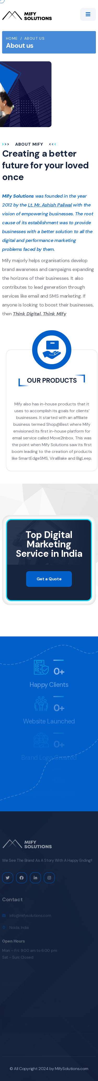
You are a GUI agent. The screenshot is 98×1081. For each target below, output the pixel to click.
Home (12, 38)
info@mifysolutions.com (30, 917)
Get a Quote (49, 579)
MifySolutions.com (71, 1068)
